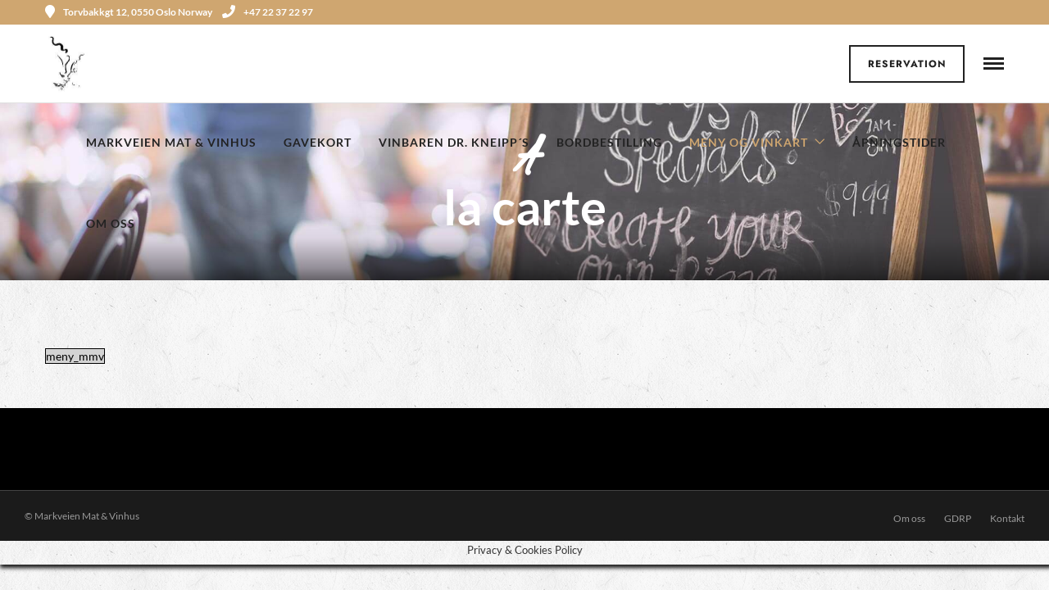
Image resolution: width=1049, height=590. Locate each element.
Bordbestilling (609, 142)
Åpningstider (899, 142)
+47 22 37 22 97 (267, 12)
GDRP (957, 518)
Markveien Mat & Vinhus (171, 142)
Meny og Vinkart (748, 142)
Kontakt (1007, 518)
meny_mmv (75, 356)
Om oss (110, 223)
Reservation (907, 64)
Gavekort (318, 142)
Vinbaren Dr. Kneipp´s (454, 142)
